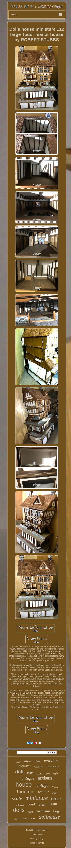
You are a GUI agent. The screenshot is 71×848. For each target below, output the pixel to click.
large (56, 811)
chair (54, 793)
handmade (53, 766)
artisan (45, 778)
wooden (51, 760)
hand (30, 812)
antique (27, 778)
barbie (24, 818)
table (30, 773)
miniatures (22, 766)
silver (27, 761)
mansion (38, 766)
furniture (26, 791)
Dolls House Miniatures (36, 830)
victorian (43, 811)
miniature (37, 798)
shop (38, 761)
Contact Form (36, 834)
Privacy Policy (36, 838)
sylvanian (20, 805)
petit (48, 773)
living (15, 819)
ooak (32, 804)
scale (17, 798)
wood (18, 762)
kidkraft (56, 799)
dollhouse (49, 817)
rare (33, 818)
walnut (43, 792)
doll (19, 772)
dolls (19, 810)
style (55, 773)
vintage (42, 785)
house (23, 784)
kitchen (55, 787)
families (40, 774)
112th (42, 804)
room (53, 804)
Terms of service (36, 843)
